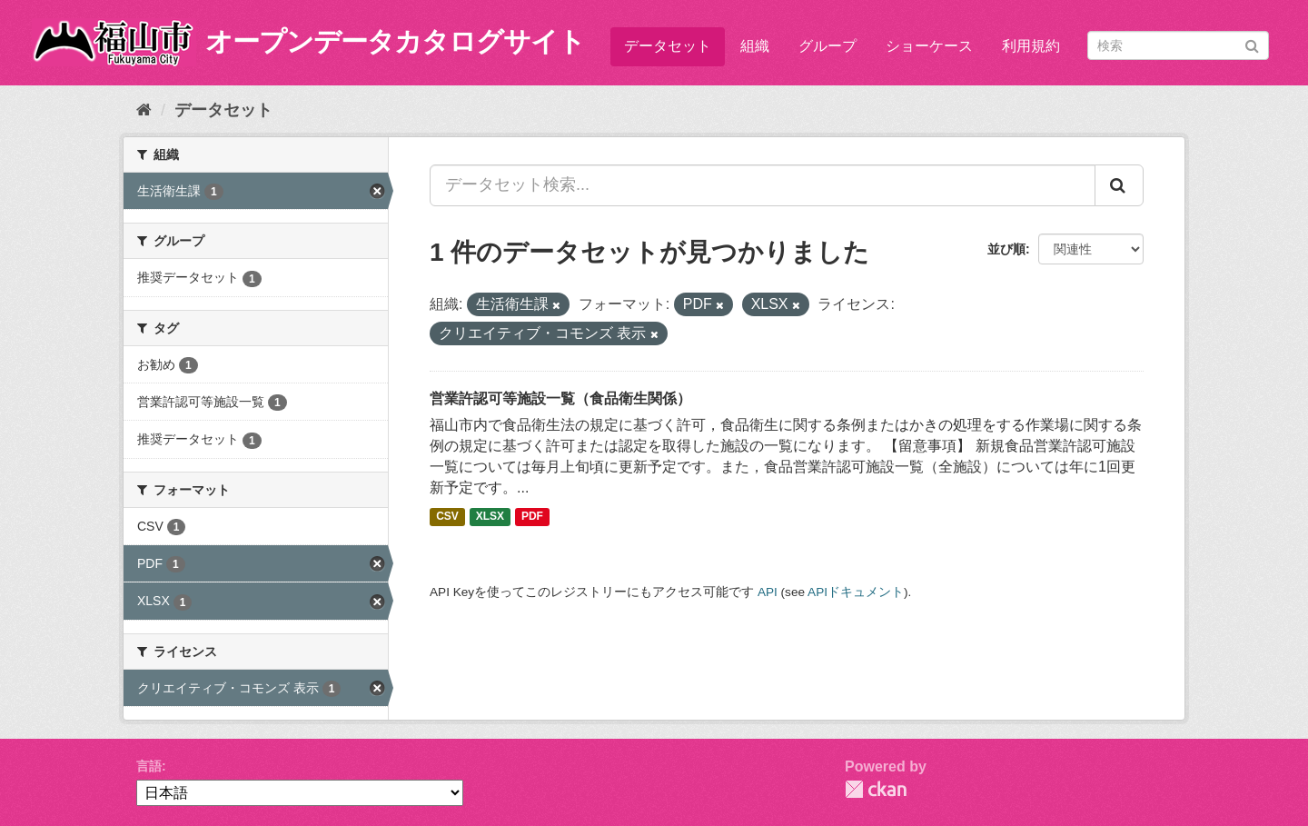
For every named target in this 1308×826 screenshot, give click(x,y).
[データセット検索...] (762, 185)
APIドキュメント (856, 592)
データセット (667, 46)
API (768, 592)
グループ (827, 46)
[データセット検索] (1178, 45)
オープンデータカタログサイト (395, 41)
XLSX (490, 517)
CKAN (876, 789)
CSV (447, 517)
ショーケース (929, 46)
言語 (149, 766)
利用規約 (1031, 46)
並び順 (1006, 249)
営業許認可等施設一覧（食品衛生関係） (560, 398)
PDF (532, 517)
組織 (754, 46)
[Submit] (1252, 44)
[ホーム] (144, 110)
